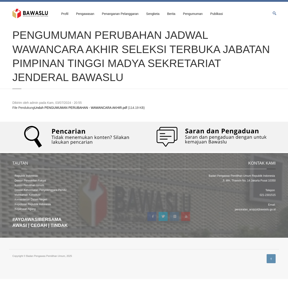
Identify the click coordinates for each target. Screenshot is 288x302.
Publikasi (216, 14)
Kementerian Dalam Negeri (31, 222)
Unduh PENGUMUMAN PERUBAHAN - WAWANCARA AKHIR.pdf (80, 131)
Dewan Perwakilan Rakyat (30, 203)
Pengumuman (192, 14)
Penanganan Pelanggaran (120, 14)
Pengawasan (85, 14)
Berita (171, 14)
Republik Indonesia (26, 198)
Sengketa (153, 14)
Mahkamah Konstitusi (27, 217)
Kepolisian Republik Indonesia (33, 227)
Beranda (17, 29)
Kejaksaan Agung (25, 232)
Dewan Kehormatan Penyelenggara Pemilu (40, 213)
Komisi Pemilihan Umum (29, 208)
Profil (64, 14)
